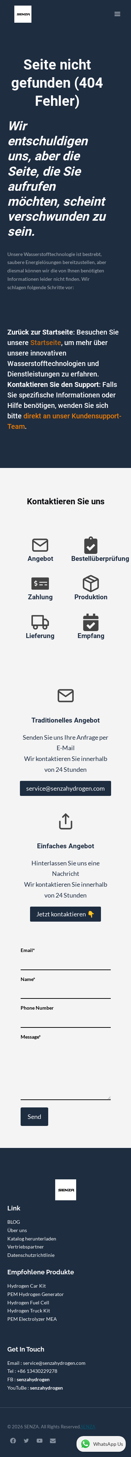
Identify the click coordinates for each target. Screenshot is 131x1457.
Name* (66, 985)
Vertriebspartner (25, 1247)
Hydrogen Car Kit (26, 1286)
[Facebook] (13, 1441)
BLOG (13, 1222)
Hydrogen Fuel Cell (28, 1302)
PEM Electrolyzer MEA (32, 1319)
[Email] (53, 1441)
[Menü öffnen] (117, 13)
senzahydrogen (33, 1379)
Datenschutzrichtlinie (30, 1255)
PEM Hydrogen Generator (35, 1294)
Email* (66, 956)
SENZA (88, 1426)
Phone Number (66, 1014)
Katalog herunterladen (31, 1239)
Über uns (17, 1230)
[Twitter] (26, 1441)
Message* (66, 1067)
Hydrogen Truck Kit (28, 1310)
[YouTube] (39, 1441)
